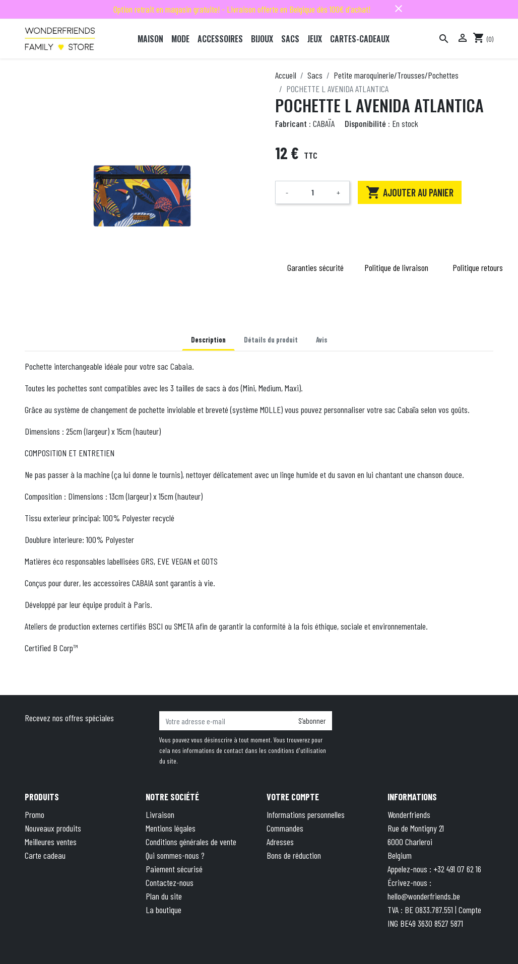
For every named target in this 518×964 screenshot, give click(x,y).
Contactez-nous (169, 882)
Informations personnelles (306, 814)
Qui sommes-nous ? (175, 855)
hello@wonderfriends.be (423, 896)
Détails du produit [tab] (271, 339)
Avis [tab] (322, 339)
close (399, 9)
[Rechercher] (444, 38)
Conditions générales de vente (191, 841)
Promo (34, 814)
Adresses (280, 841)
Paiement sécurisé (174, 868)
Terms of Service (401, 940)
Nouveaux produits (53, 828)
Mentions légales (171, 828)
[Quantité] (312, 192)
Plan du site (164, 896)
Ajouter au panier (410, 192)
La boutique (163, 909)
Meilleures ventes (51, 841)
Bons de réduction (294, 855)
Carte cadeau (45, 855)
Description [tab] (208, 339)
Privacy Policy (344, 940)
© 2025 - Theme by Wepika (116, 940)
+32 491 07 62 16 (457, 868)
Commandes (285, 828)
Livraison (160, 814)
